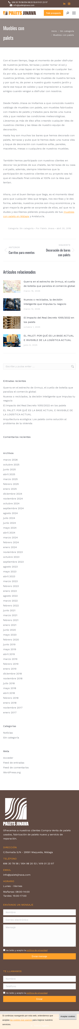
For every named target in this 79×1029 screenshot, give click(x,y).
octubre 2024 (11, 503)
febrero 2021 (10, 620)
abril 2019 (9, 654)
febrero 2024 (11, 542)
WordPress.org (12, 772)
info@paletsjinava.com (23, 5)
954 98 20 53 (29, 2)
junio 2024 (9, 522)
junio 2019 (9, 644)
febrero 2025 (11, 484)
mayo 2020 (10, 634)
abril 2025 (9, 474)
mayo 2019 (9, 649)
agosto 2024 (10, 513)
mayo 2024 (10, 527)
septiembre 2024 (13, 508)
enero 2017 (10, 712)
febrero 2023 (11, 586)
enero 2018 (9, 702)
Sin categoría (26, 228)
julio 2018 (9, 683)
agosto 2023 (10, 566)
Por (45, 228)
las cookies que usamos (21, 1020)
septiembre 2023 (13, 561)
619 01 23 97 (41, 2)
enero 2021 (9, 624)
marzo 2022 (10, 600)
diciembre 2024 (12, 493)
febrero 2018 (10, 697)
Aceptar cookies (68, 1016)
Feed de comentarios (16, 767)
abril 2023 (9, 576)
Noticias (8, 732)
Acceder (8, 757)
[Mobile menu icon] (74, 13)
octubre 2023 (11, 556)
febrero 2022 (11, 605)
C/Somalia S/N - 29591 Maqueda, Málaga (28, 852)
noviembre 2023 (13, 552)
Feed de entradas (13, 762)
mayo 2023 (9, 571)
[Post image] (11, 286)
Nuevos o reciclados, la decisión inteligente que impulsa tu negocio (45, 301)
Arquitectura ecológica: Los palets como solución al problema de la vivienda (34, 421)
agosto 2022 (10, 595)
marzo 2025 (10, 479)
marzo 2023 (10, 581)
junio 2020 (9, 629)
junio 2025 (9, 469)
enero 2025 (10, 488)
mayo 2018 (9, 688)
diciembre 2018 (12, 673)
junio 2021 (9, 610)
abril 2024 (9, 532)
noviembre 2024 (13, 498)
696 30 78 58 (17, 2)
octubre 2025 (11, 464)
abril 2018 (9, 693)
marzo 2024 (10, 537)
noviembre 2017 (13, 707)
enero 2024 (10, 547)
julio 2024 (9, 518)
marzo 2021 (10, 615)
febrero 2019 (10, 663)
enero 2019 (9, 668)
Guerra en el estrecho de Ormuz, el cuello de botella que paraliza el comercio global (49, 283)
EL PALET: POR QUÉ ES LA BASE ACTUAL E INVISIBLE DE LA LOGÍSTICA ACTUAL (49, 338)
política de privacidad (36, 950)
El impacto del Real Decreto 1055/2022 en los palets (49, 320)
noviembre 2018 (12, 678)
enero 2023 (10, 590)
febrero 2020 (11, 639)
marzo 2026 (10, 459)
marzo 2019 (10, 659)
